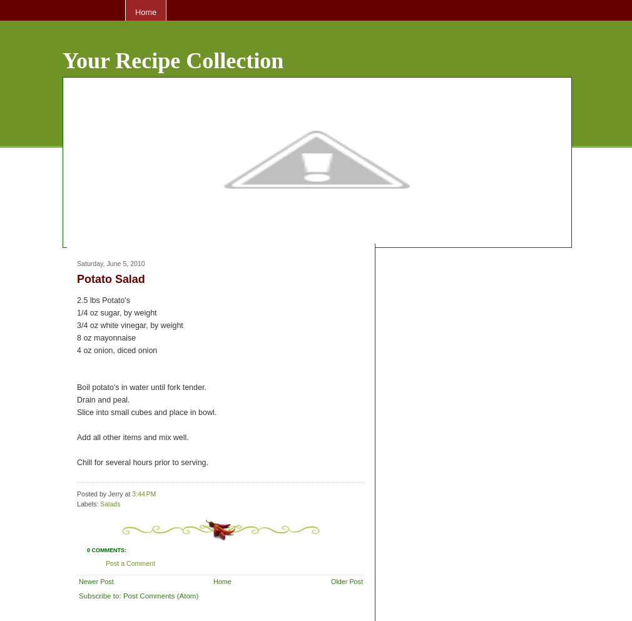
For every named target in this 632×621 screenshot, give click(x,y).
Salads (110, 504)
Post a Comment (130, 563)
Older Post (347, 581)
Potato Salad (111, 279)
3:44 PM (144, 494)
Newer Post (96, 581)
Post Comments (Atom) (160, 596)
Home (145, 12)
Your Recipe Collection (173, 60)
